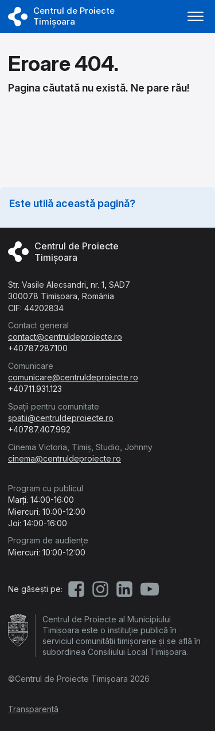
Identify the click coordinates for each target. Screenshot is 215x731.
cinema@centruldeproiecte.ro (64, 458)
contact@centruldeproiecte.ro (65, 336)
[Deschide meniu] (195, 16)
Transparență (33, 709)
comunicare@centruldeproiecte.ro (73, 377)
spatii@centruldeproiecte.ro (61, 418)
